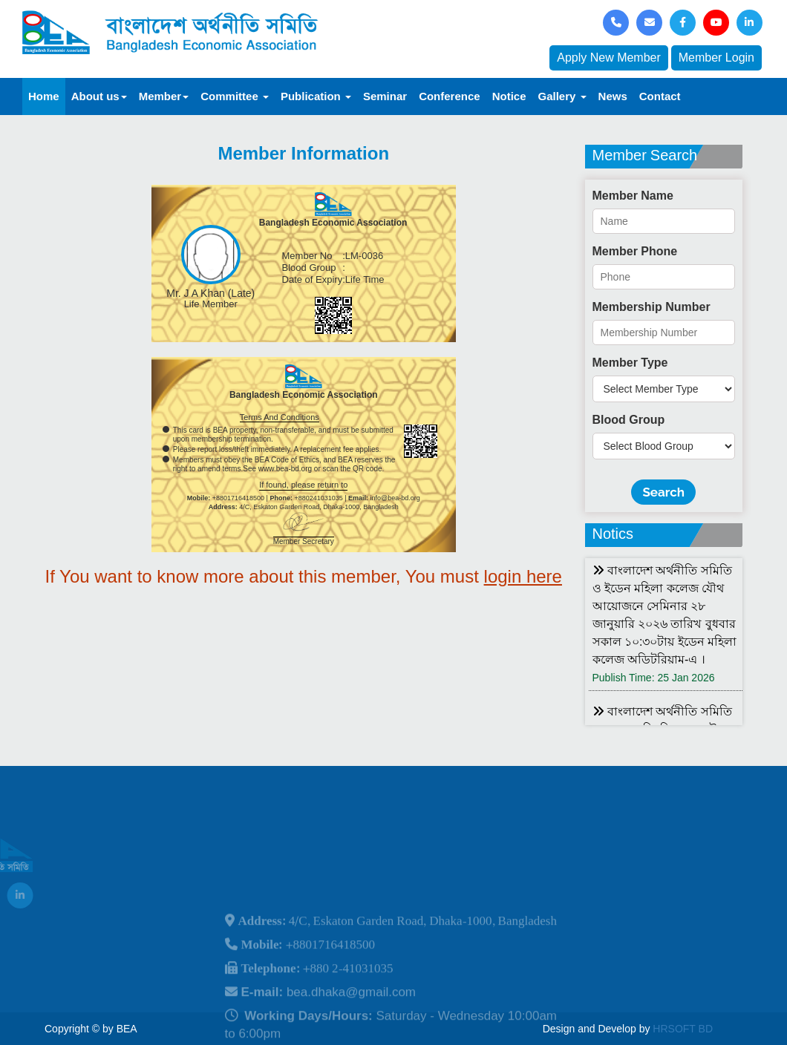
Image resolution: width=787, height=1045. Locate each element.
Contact (660, 96)
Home (43, 96)
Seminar (385, 96)
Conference (449, 96)
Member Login (716, 57)
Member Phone (635, 251)
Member (164, 96)
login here (523, 576)
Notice (509, 96)
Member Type (630, 362)
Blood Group (628, 419)
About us (99, 96)
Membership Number (651, 307)
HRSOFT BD (683, 1029)
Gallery (562, 96)
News (612, 96)
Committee (234, 96)
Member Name (632, 195)
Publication (316, 96)
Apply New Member (609, 57)
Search (663, 492)
